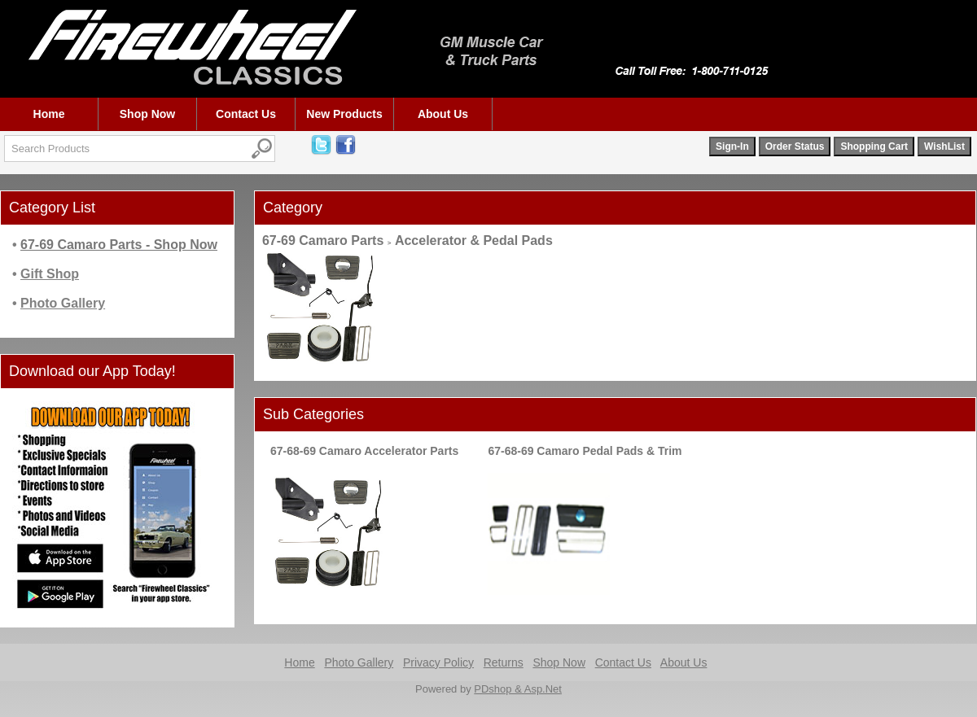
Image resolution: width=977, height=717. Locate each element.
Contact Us (246, 113)
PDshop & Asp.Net (518, 689)
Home (49, 113)
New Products (344, 113)
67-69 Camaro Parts (322, 240)
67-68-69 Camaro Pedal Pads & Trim (584, 450)
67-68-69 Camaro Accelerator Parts (364, 450)
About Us (443, 113)
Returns (504, 662)
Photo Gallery (358, 662)
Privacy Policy (438, 662)
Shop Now (147, 113)
